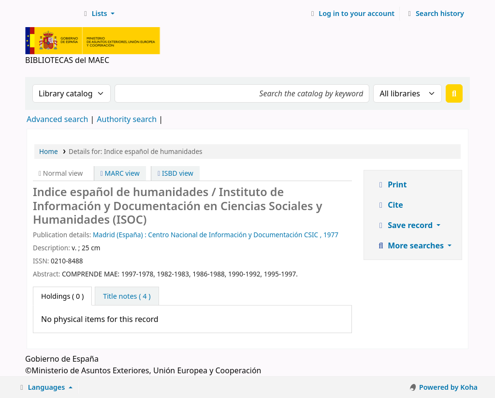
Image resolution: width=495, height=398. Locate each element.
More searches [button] (411, 245)
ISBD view (175, 173)
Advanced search (57, 119)
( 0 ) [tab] (62, 296)
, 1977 (329, 234)
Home (48, 151)
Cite (389, 204)
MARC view (120, 173)
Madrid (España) (118, 234)
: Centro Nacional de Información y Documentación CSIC (231, 234)
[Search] (454, 93)
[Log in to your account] (352, 13)
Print (391, 184)
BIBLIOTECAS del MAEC (51, 13)
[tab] (127, 296)
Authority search (127, 119)
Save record (405, 225)
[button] (97, 13)
